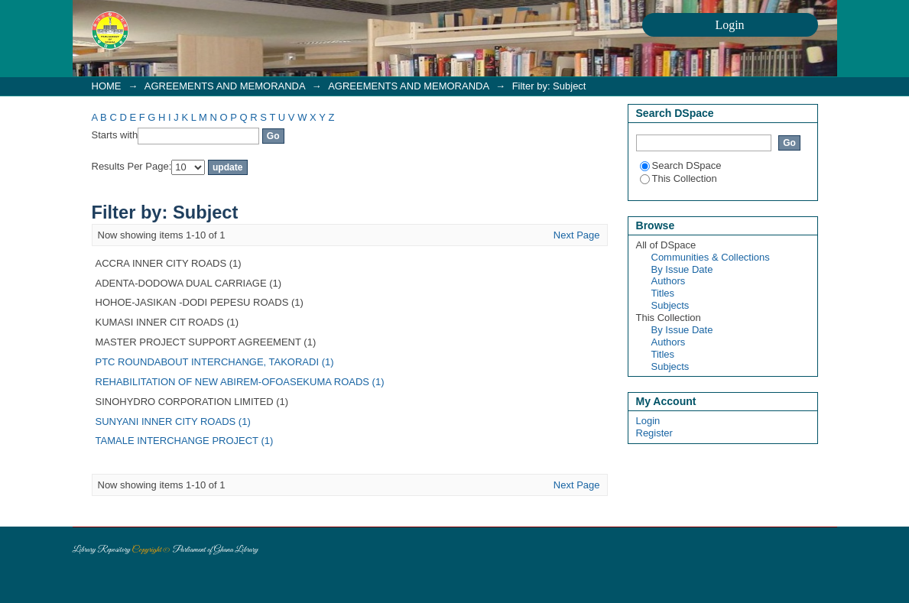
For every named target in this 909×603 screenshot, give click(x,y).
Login (648, 420)
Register (654, 433)
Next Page (577, 235)
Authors (668, 281)
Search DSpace (681, 165)
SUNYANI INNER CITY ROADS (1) (173, 421)
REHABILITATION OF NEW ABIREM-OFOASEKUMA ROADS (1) (240, 381)
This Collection (678, 178)
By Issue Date (682, 269)
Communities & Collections (710, 257)
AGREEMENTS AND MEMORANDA (224, 86)
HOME (107, 86)
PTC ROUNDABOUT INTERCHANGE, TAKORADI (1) (215, 362)
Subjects (670, 305)
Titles (663, 293)
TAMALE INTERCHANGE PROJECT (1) (185, 440)
